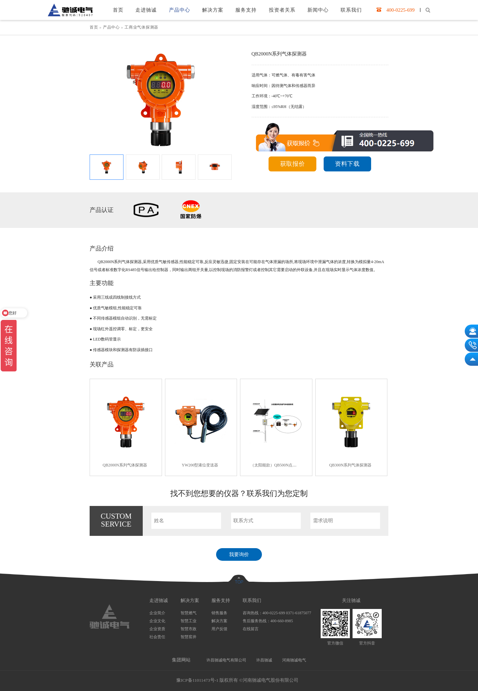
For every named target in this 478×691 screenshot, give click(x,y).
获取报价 (292, 163)
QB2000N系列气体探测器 (125, 465)
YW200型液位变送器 (200, 465)
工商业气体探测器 (141, 27)
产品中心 (111, 27)
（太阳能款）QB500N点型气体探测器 (283, 465)
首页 (94, 27)
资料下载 (347, 163)
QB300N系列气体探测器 (350, 465)
